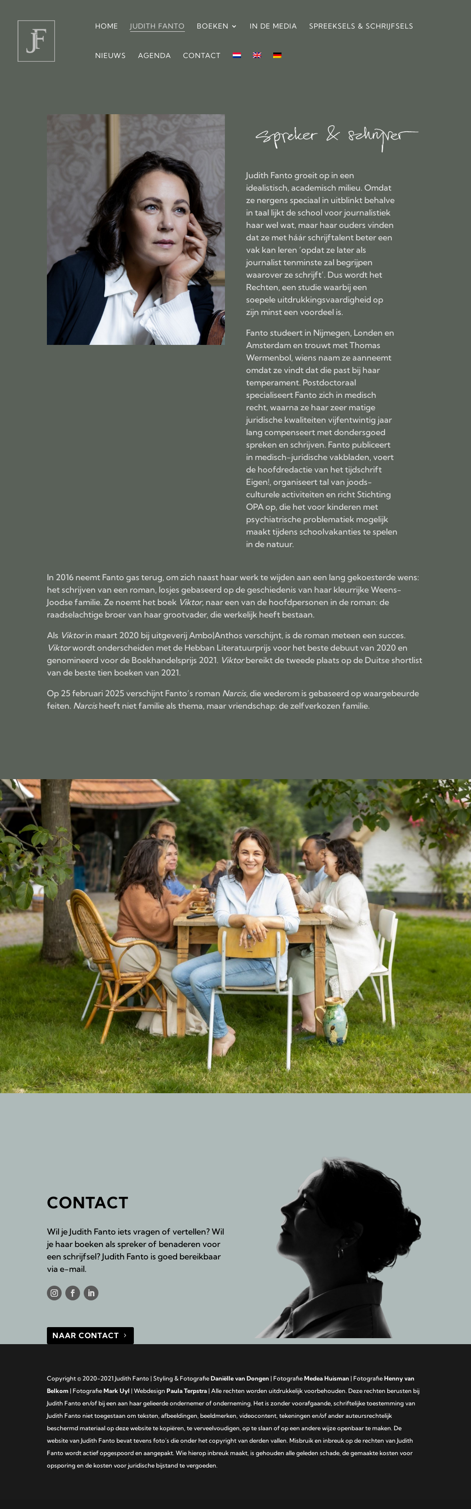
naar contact (85, 1335)
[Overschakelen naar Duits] (277, 67)
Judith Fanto (157, 26)
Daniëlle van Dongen (240, 1378)
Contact (202, 56)
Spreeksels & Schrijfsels (361, 26)
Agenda (154, 56)
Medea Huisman (326, 1378)
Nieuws (110, 56)
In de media (273, 26)
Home (106, 26)
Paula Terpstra (187, 1390)
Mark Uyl (116, 1390)
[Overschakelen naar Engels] (257, 67)
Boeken (213, 26)
